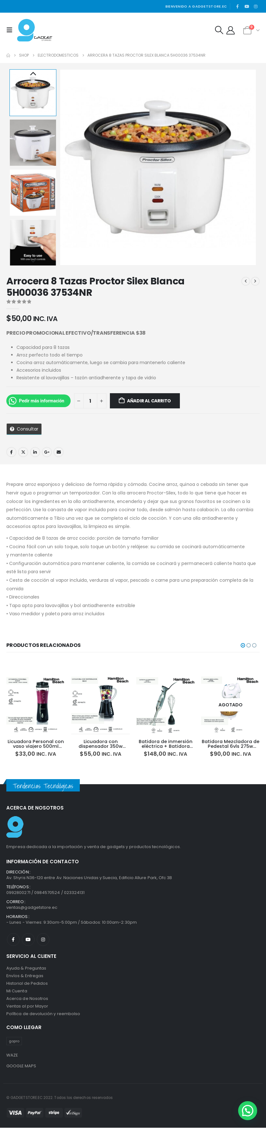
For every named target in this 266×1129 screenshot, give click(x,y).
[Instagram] (255, 6)
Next (33, 261)
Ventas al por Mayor (27, 1007)
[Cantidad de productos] (90, 400)
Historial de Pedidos (27, 985)
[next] (255, 281)
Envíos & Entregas (24, 977)
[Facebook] (237, 6)
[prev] (245, 281)
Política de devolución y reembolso (43, 1015)
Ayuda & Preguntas (26, 969)
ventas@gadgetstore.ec (31, 909)
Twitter (23, 452)
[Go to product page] (35, 705)
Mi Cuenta (16, 992)
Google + (47, 452)
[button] (11, 30)
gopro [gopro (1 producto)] (14, 1042)
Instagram (43, 940)
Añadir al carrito (149, 401)
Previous (33, 74)
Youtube (28, 940)
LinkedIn (35, 452)
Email (59, 452)
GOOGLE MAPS (21, 1067)
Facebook (11, 452)
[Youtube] (247, 6)
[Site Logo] (34, 30)
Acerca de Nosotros (27, 1000)
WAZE (12, 1056)
